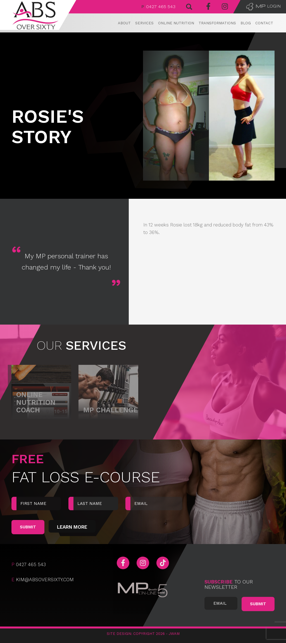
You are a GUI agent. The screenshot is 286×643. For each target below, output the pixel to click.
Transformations (217, 23)
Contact (264, 23)
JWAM (174, 634)
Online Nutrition (176, 23)
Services (144, 23)
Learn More (72, 527)
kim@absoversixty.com (42, 579)
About (124, 23)
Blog (245, 23)
